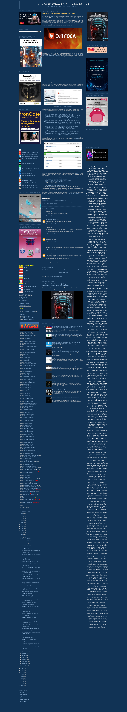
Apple (95, 186)
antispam (98, 318)
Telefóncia (95, 596)
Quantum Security (29, 335)
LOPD (90, 294)
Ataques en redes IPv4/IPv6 (30, 485)
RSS (88, 307)
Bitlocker (105, 425)
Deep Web (97, 305)
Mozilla (89, 433)
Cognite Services (92, 460)
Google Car (98, 462)
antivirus (89, 324)
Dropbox (104, 392)
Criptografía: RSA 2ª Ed (29, 469)
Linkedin (97, 310)
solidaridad (97, 537)
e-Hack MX (24, 281)
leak (96, 252)
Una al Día (25, 496)
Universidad (91, 190)
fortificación (98, 238)
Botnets (98, 277)
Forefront (96, 365)
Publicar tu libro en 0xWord (25, 264)
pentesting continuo (97, 410)
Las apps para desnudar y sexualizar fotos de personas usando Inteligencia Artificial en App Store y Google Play (67, 327)
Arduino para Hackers (29, 409)
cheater (105, 496)
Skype (105, 343)
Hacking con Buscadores (29, 494)
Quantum (94, 274)
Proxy (99, 274)
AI (96, 170)
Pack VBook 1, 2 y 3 (24, 314)
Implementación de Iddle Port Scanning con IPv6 (56, 179)
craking (98, 605)
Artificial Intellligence (104, 544)
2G (106, 424)
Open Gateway (103, 317)
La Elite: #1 (27, 393)
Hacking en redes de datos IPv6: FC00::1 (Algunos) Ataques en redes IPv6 (62, 119)
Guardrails (98, 463)
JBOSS (89, 484)
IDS (95, 386)
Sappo (98, 417)
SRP (106, 588)
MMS (88, 574)
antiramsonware (104, 604)
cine (107, 288)
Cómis (102, 550)
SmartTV (104, 252)
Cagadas (105, 458)
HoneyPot (100, 428)
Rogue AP (89, 435)
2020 (22, 526)
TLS (88, 419)
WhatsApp (98, 197)
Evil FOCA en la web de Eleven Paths (58, 87)
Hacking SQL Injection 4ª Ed (30, 486)
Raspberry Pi (27, 389)
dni (106, 469)
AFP (97, 503)
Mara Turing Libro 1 (28, 381)
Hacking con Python (28, 453)
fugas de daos (101, 611)
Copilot (96, 427)
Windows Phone (93, 389)
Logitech (89, 572)
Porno (100, 416)
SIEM (96, 588)
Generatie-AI (104, 507)
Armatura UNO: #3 (29, 398)
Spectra (105, 189)
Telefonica (93, 419)
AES (99, 457)
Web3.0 (93, 452)
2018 (22, 530)
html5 (88, 383)
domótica (89, 391)
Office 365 (98, 337)
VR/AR (89, 305)
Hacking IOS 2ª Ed (28, 464)
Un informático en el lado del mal (63, 4)
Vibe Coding (94, 406)
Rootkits (89, 387)
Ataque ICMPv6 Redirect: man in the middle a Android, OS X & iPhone (61, 184)
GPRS (97, 241)
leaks (88, 370)
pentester (100, 293)
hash (101, 471)
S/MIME (94, 435)
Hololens (104, 561)
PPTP (92, 405)
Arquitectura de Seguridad (31, 346)
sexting (102, 346)
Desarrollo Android (28, 471)
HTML (102, 307)
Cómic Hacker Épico (29, 452)
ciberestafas (101, 271)
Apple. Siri (91, 544)
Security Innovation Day (74, 193)
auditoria (104, 528)
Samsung (100, 405)
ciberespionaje (101, 230)
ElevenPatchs (95, 553)
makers (94, 291)
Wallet (105, 419)
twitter (90, 203)
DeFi (102, 353)
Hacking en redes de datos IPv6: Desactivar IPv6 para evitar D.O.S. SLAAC (62, 122)
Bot (88, 392)
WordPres (94, 604)
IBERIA (98, 563)
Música (91, 206)
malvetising (90, 618)
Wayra (90, 253)
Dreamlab (23, 273)
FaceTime (89, 444)
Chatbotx (104, 548)
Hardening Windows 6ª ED (29, 491)
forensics (97, 312)
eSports (96, 499)
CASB (99, 547)
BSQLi (89, 353)
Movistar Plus (96, 287)
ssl (106, 274)
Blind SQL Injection (101, 219)
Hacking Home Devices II (30, 341)
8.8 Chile (23, 270)
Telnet (99, 596)
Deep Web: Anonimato (29, 447)
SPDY (103, 588)
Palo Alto (105, 487)
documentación (95, 298)
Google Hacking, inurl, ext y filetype (60, 358)
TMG (88, 596)
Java (92, 264)
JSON (94, 465)
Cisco (102, 402)
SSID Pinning (89, 589)
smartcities (105, 400)
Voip (90, 298)
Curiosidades (101, 168)
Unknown (48, 253)
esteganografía (101, 282)
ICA (89, 405)
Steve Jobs (96, 362)
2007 (22, 683)
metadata (104, 244)
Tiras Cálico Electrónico (30, 404)
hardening (91, 179)
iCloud (105, 436)
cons (105, 236)
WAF (93, 381)
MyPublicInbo (96, 577)
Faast (99, 257)
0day (101, 324)
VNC (106, 525)
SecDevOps (90, 362)
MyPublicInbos (102, 577)
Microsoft (89, 198)
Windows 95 (98, 469)
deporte (100, 408)
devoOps (103, 531)
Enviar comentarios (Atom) (55, 276)
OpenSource (104, 323)
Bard (101, 312)
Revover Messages (102, 586)
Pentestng (105, 517)
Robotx (89, 588)
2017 (22, 532)
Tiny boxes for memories (58, 374)
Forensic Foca (93, 372)
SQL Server (94, 247)
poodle (100, 621)
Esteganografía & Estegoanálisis (31, 460)
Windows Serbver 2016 (99, 526)
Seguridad (94, 356)
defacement (99, 422)
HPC (89, 561)
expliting (93, 610)
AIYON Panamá (25, 289)
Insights (94, 564)
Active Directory (103, 301)
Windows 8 (95, 250)
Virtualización (101, 406)
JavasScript (96, 567)
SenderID (99, 395)
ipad (90, 223)
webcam (92, 307)
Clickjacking (103, 384)
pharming (88, 537)
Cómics (98, 195)
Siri (93, 309)
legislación (98, 294)
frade (88, 611)
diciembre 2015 (25, 538)
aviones (101, 496)
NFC (89, 332)
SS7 (95, 490)
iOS (93, 194)
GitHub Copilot (104, 372)
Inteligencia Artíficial (90, 566)
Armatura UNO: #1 (29, 401)
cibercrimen (90, 214)
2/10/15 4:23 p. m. (51, 249)
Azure (105, 279)
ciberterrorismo (100, 375)
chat (96, 309)
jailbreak (98, 242)
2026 (22, 513)
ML (106, 313)
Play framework (90, 518)
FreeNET (99, 507)
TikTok (106, 337)
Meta (96, 361)
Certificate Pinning (94, 392)
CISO (92, 342)
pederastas (95, 536)
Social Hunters (27, 368)
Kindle (94, 569)
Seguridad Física (103, 227)
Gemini (104, 238)
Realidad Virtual (99, 373)
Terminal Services (97, 276)
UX (91, 436)
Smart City (104, 395)
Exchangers (89, 555)
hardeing (96, 613)
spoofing (90, 246)
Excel (96, 272)
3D (103, 364)
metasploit (91, 205)
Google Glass (89, 463)
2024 (22, 518)
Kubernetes (26, 370)
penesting (89, 619)
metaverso (104, 263)
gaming (105, 260)
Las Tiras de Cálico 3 (29, 349)
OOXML (89, 271)
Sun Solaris (98, 345)
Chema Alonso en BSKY (26, 173)
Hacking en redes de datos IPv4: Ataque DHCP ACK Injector (59, 134)
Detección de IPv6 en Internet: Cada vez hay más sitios (58, 180)
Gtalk (89, 482)
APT (96, 269)
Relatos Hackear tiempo (29, 376)
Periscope (90, 585)
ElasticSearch (89, 553)
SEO (105, 304)
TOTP (103, 290)
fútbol (104, 408)
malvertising (89, 457)
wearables (105, 537)
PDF (91, 276)
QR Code (104, 433)
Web (99, 599)
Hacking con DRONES (29, 430)
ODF (103, 288)
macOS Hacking (28, 433)
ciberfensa (93, 529)
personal (97, 194)
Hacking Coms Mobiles (29, 489)
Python (98, 200)
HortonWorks (103, 509)
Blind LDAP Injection (102, 269)
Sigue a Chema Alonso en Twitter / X (30, 168)
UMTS (101, 419)
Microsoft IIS (104, 466)
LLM (104, 181)
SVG (97, 589)
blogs (103, 233)
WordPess (89, 604)
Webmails (91, 312)
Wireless (90, 249)
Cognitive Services (100, 208)
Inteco (98, 564)
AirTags (103, 503)
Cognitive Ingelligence (101, 413)
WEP (87, 526)
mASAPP (93, 438)
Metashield (103, 321)
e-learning (92, 499)
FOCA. (96, 555)
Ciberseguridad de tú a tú (30, 365)
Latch (95, 181)
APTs (102, 457)
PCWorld (103, 255)
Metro (97, 575)
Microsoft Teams (91, 432)
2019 (22, 528)
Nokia (94, 517)
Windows (90, 184)
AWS (97, 383)
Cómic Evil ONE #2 (29, 406)
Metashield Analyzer (102, 485)
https (99, 263)
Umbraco (98, 597)
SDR (88, 469)
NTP (92, 487)
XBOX (93, 318)
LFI (100, 386)
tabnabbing (91, 627)
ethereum (103, 298)
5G (87, 425)
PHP (88, 244)
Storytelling (26, 360)
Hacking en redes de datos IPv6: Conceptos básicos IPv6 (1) (59, 113)
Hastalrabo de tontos (92, 343)
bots (102, 279)
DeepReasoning (94, 403)
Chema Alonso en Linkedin (26, 178)
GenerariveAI (98, 556)
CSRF (105, 348)
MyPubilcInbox (95, 433)
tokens (96, 223)
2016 (22, 534)
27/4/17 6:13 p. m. (51, 264)
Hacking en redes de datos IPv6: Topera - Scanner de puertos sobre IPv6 (62, 178)
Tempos (95, 189)
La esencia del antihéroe (27, 585)
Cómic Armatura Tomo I (29, 417)
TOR (106, 280)
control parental (102, 358)
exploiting (100, 231)
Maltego (89, 466)
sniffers (103, 326)
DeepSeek (89, 296)
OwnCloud (103, 583)
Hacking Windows (28, 425)
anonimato (97, 279)
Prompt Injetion (97, 518)
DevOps (91, 326)
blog (96, 230)
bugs (106, 214)
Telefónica (104, 175)
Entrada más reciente (47, 269)
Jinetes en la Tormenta (29, 382)
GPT (89, 238)
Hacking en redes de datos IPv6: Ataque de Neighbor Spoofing (59, 116)
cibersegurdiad (103, 529)
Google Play (96, 246)
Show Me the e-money (29, 392)
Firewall (95, 283)
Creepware (100, 477)
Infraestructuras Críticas (29, 437)
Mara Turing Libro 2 (28, 379)
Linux (104, 182)
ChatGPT (103, 194)
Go (102, 414)
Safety (103, 589)
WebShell (106, 599)
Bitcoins (89, 228)
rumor (100, 624)
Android (91, 186)
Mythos (88, 468)
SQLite (89, 356)
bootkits (97, 436)
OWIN (106, 580)
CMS (99, 384)
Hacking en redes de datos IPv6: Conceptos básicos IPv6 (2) (59, 114)
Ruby (92, 329)
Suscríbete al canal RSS (27, 180)
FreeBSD (93, 556)
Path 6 (96, 468)
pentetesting (91, 621)
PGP (106, 328)
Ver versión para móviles (62, 272)
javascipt (104, 471)
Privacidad (90, 173)
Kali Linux (101, 272)
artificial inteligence (91, 496)
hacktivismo (92, 299)
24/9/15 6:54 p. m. (51, 223)
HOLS (93, 482)
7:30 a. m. (63, 200)
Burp (105, 504)
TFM (98, 493)
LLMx (89, 570)
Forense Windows (27, 504)
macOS (97, 299)
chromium (89, 498)
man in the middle (92, 501)
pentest (91, 181)
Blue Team (94, 331)
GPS (94, 242)
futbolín (106, 611)
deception (103, 454)
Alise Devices (93, 504)
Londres (93, 572)
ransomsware (101, 473)
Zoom (94, 454)
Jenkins (101, 567)
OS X (100, 361)
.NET (49, 202)
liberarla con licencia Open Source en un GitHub (58, 191)
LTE (97, 484)
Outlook (95, 367)
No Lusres (93, 580)
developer (98, 258)
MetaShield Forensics (96, 466)
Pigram (89, 449)
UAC (88, 268)
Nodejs (93, 447)
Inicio (64, 269)
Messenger (93, 350)
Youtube (90, 222)
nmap (96, 400)
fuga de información (92, 293)
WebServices (90, 495)
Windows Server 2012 (29, 480)
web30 (103, 424)
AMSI (100, 503)
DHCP (105, 477)
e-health (100, 369)
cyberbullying (98, 381)
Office (96, 264)
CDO (103, 294)
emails (88, 608)
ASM (106, 391)
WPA (94, 469)
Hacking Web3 (27, 357)
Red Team (26, 419)
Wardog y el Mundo (28, 472)
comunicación (100, 498)
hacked (98, 255)
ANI (106, 539)
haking (88, 534)
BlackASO (91, 476)
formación (90, 176)
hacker (88, 317)
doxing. (93, 607)
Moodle (104, 432)
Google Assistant (91, 509)
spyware (93, 376)
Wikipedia (98, 452)
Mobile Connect (102, 365)
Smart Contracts (91, 345)
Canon (92, 506)
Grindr (100, 559)
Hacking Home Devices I (30, 348)
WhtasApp (95, 600)
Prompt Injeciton (101, 585)
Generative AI (103, 225)
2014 (22, 668)
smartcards (89, 503)
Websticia (102, 362)
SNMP (98, 435)
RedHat (106, 373)
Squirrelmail (96, 523)
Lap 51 (54, 381)
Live (106, 465)
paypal (88, 424)
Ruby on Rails (98, 380)
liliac (91, 536)
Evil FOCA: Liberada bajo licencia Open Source (58, 14)
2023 (22, 520)
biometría (92, 268)
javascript (95, 253)
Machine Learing (98, 574)
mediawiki (95, 618)
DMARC (100, 443)
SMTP (96, 405)
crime (103, 469)
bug (105, 201)
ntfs (101, 618)
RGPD (94, 586)
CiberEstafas (27, 373)
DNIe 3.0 (104, 443)
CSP (89, 548)
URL (95, 597)
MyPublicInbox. (89, 578)
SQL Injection (99, 201)
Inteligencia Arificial (90, 512)
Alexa (96, 302)
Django (105, 479)
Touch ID (97, 525)
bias (91, 334)
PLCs (89, 395)
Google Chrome (92, 236)
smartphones (93, 474)
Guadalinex (104, 559)
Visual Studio (90, 369)
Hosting (88, 465)
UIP (92, 597)
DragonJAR (24, 267)
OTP (99, 343)
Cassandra (96, 548)
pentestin (98, 438)
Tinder (97, 419)
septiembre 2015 (26, 545)
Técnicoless (103, 261)
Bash (96, 441)
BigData (104, 209)
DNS (92, 233)
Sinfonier (89, 309)
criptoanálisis (93, 346)
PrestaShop (100, 449)
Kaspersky (94, 484)
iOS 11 (93, 615)
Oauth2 (93, 337)
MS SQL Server (97, 290)
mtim (99, 618)
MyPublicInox (95, 578)
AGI (100, 539)
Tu (100, 525)
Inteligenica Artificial (98, 566)
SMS (93, 238)
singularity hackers (91, 288)
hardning (106, 613)
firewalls (95, 455)
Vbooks (89, 381)
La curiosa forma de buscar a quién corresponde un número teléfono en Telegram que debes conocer (66, 343)
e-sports (104, 381)
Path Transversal (99, 517)
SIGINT (99, 588)
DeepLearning (90, 301)
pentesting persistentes (102, 536)
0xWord (22, 692)
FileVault (100, 555)
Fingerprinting (102, 184)
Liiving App (101, 570)
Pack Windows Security (25, 305)
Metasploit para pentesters (32, 478)
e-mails (102, 318)
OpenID (88, 583)
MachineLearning (103, 514)
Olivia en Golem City (30, 343)
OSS (103, 580)
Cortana (95, 443)
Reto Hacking (103, 190)
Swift (104, 523)
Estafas (95, 198)
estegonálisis (92, 608)
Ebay (88, 507)
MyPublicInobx (103, 515)
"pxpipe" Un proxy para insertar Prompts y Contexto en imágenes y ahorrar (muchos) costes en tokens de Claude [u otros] (67, 350)
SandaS (102, 435)
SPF (88, 334)
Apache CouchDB (90, 542)
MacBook (104, 378)
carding (98, 421)
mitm (76, 202)
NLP (91, 517)
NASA (106, 578)
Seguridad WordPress (29, 439)
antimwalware (99, 528)
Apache (101, 228)
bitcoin (93, 219)
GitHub (92, 317)
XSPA (90, 408)
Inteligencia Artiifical (98, 512)
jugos (106, 616)
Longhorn (97, 514)
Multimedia (90, 367)
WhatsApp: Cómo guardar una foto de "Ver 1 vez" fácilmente (66, 334)
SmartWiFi (89, 313)
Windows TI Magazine (97, 315)
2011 (22, 674)
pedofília (104, 618)
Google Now (95, 559)
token (92, 269)
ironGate (102, 616)
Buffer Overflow (97, 402)
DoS (92, 386)
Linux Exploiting (27, 463)
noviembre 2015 (26, 541)
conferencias (103, 173)
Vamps (89, 452)
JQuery (92, 567)
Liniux (105, 570)
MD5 (103, 572)
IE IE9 (93, 225)
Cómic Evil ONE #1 (28, 412)
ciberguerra (92, 255)
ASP (90, 425)
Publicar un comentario (47, 267)
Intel (88, 373)
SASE (92, 588)
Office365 (93, 332)
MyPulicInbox (101, 578)
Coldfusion (89, 462)
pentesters (102, 299)
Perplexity (100, 304)
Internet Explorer (93, 211)
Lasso (98, 465)
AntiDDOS (105, 383)
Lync (100, 572)
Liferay (97, 570)
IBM (105, 305)
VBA (102, 597)
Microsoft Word (99, 432)
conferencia (91, 258)
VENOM (105, 597)
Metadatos (91, 192)
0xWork (93, 539)
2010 (22, 676)
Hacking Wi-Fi (27, 385)
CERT (103, 547)
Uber (101, 493)
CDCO (89, 427)
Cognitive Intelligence (99, 206)
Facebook (92, 195)
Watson (95, 599)
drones (102, 334)
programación (96, 222)
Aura (103, 197)
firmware (101, 610)
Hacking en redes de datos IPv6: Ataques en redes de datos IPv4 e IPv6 (61, 126)
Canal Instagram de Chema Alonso (30, 187)
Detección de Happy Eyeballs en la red (54, 181)
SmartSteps (91, 523)
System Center (93, 493)
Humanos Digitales (96, 354)
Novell (97, 416)
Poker (88, 488)
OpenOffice (98, 323)
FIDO (93, 555)
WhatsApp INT (27, 362)
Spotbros (93, 594)
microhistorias (90, 257)
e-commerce (104, 329)
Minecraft (101, 575)
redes (55, 203)
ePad (97, 607)
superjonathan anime (51, 219)
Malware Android (28, 445)
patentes (100, 400)
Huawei (95, 563)
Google (96, 173)
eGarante (91, 455)
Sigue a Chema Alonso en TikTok (29, 158)
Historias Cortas (27, 355)
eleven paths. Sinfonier (103, 607)
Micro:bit (89, 487)
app (95, 339)
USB (99, 329)
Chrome (91, 261)
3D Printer (104, 340)
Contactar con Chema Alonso (28, 150)
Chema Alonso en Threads (26, 163)
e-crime (101, 250)
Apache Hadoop (99, 425)
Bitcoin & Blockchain (29, 434)
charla (105, 291)
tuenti (98, 324)
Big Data (26, 354)
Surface (101, 523)
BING (96, 227)
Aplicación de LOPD (28, 502)
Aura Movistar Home (90, 545)
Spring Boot (26, 407)
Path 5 (88, 329)
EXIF (107, 506)
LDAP (88, 269)
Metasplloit (93, 575)
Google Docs (90, 559)
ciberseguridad (103, 171)
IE (105, 482)
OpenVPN (98, 447)
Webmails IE (90, 600)
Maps (100, 446)
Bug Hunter (27, 332)
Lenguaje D (93, 570)
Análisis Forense (28, 423)
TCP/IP (100, 387)
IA (99, 170)
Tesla (106, 435)
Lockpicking (92, 514)
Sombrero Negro (28, 371)
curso (94, 296)
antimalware (92, 241)
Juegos (88, 227)
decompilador (98, 531)
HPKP (96, 509)
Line (88, 514)
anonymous (96, 399)
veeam (99, 627)
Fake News (104, 268)
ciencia (101, 436)
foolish (88, 340)
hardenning (101, 613)
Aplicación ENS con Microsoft (31, 488)
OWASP (105, 394)
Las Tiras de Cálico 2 (29, 366)
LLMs (96, 190)
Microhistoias (97, 515)
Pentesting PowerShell (29, 450)
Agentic (92, 302)
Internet (91, 187)
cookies (88, 400)
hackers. (92, 613)
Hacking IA (27, 333)
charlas (97, 178)
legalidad (102, 285)
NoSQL (100, 433)
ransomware (100, 291)
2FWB (92, 411)
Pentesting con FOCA (29, 461)
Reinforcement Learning (92, 520)
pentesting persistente (102, 351)
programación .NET (102, 309)
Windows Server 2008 (97, 397)
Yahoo (105, 315)
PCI (98, 487)
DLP (100, 392)
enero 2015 (24, 665)
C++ (96, 547)
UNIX (88, 436)
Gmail (88, 233)
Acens (89, 458)
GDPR (105, 331)
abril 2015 (24, 659)
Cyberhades (23, 701)
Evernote (92, 507)
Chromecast (96, 506)
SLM (89, 375)
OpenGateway (100, 332)
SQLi (106, 307)
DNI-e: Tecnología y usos (29, 497)
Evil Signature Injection (103, 553)
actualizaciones (98, 495)
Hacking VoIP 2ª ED (28, 474)
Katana (90, 569)
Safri (106, 589)
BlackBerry (91, 413)
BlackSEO (101, 302)
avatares (105, 389)
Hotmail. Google (89, 563)
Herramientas (91, 217)
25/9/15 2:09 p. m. (51, 241)
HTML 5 (105, 444)
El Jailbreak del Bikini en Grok (59, 389)
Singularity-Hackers (25, 697)
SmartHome (94, 271)
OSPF (100, 580)
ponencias (96, 621)
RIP (97, 586)
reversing (97, 301)
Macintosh (105, 484)
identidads (98, 616)
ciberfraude (98, 529)
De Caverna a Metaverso (30, 363)
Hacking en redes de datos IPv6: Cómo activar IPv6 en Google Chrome (61, 133)
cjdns (88, 531)
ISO (104, 563)
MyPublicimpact (24, 696)
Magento (97, 430)
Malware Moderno (28, 374)
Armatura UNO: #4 (29, 396)
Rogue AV (99, 520)
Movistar (96, 214)
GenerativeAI (91, 201)
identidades (93, 616)
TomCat (93, 525)
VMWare (105, 493)
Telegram (99, 260)
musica (98, 501)
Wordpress (98, 244)
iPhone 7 (101, 534)
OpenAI (89, 250)
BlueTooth (89, 260)
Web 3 (102, 599)
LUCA (92, 197)
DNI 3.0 (106, 550)
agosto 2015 (25, 651)
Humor (105, 176)
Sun (103, 337)
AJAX (103, 539)
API (93, 305)
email (92, 400)
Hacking (66, 202)
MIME (106, 572)
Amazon (104, 258)
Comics (96, 184)
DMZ (89, 386)
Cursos (92, 178)
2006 (22, 685)
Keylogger (105, 512)
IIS (104, 241)
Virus (99, 356)
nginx (88, 473)
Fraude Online (26, 493)
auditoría (100, 198)
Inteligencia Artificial (92, 171)
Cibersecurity (90, 443)
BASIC (96, 411)
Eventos (96, 167)
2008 (22, 681)
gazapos (88, 613)
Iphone (90, 182)
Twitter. (105, 596)
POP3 (101, 487)
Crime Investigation (28, 431)
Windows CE (91, 526)
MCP (100, 484)
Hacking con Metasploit (29, 422)
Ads (97, 376)
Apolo (98, 504)
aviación (97, 496)
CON (101, 223)
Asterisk (101, 504)
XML (102, 452)
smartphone (92, 277)
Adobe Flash (90, 402)
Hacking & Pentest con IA (30, 340)
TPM (91, 596)
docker (95, 263)
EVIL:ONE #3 (28, 387)
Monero (103, 446)
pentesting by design (95, 619)
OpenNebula (92, 583)
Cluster (25, 448)
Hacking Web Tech (28, 442)
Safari (103, 380)
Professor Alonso (25, 298)
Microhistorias (27, 475)
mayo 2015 (24, 657)
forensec (105, 610)
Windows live (92, 421)
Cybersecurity (96, 320)
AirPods (93, 425)
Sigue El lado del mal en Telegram (28, 156)
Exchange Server (101, 313)
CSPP (94, 335)
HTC (92, 561)
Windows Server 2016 (29, 319)
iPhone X (106, 534)
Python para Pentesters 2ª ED (31, 455)
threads (101, 537)
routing (88, 474)
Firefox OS (105, 555)
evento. (102, 608)
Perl (106, 447)
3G (106, 318)
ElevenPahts (94, 378)
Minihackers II (28, 337)
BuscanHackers (101, 441)
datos (102, 296)
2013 (22, 670)
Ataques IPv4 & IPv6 (29, 317)
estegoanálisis (98, 364)
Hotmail (97, 317)
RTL (102, 488)
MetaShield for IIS (91, 515)
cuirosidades (89, 607)
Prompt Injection (96, 266)
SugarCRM (104, 594)
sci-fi (100, 340)
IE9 (93, 361)
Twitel (94, 313)
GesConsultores (96, 558)
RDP (102, 343)
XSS (93, 223)
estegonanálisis (91, 471)
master (99, 391)
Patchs (102, 447)
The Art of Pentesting (29, 351)
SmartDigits (105, 591)
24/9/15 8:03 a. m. (51, 215)
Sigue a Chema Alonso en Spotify (29, 166)
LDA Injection (98, 569)
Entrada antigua (79, 269)
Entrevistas (98, 192)
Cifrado (103, 216)
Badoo (96, 545)
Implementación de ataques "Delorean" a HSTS (56, 185)
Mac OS (92, 574)
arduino (94, 324)
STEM (94, 589)
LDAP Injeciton (105, 569)
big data (103, 203)
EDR (105, 427)
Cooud (99, 550)
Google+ (94, 444)
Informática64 (92, 321)
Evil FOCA (52, 16)
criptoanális (103, 605)
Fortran (88, 556)
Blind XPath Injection (92, 384)
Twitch (103, 525)
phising (92, 537)
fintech (97, 610)
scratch (104, 410)
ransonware (91, 624)
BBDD (93, 441)
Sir (87, 591)
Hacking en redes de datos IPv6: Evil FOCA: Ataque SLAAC (59, 127)
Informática (90, 564)
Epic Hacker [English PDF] (30, 456)
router (106, 473)
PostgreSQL (94, 449)
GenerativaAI (90, 558)
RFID (94, 373)
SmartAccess (99, 591)
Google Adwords (103, 558)
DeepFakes (104, 222)
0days (88, 411)
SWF (100, 589)
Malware (102, 178)
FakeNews (89, 283)
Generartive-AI (104, 556)
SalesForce (99, 490)
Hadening (95, 561)
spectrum (102, 626)
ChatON (100, 548)
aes (47, 245)
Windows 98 (100, 600)
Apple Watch (93, 458)
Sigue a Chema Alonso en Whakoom (30, 161)
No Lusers (97, 187)
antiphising (105, 495)
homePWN (92, 534)
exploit (97, 225)
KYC (87, 569)
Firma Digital (104, 320)
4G (103, 391)
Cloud (99, 252)
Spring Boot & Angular (29, 414)
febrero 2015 (25, 663)
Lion (98, 394)
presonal (104, 621)
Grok (94, 463)
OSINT (25, 390)
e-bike (88, 499)
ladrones (99, 455)
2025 (22, 516)
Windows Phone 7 (95, 602)
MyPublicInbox (23, 694)
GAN (89, 350)
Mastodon (104, 386)
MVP (91, 373)
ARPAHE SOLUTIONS (26, 291)
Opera (103, 361)
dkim (94, 334)
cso (95, 422)
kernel (99, 346)
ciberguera (94, 498)
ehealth (104, 369)
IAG (89, 446)
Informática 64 (97, 326)
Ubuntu (101, 249)
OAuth (102, 350)
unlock (95, 627)
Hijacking (103, 277)
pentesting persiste (103, 619)
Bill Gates (105, 411)
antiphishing (91, 339)
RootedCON (104, 468)
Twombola (89, 597)
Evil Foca (61, 202)
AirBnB (105, 474)
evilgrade (101, 499)
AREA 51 (23, 283)
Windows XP (102, 253)
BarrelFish (101, 545)
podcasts (90, 231)
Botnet (105, 293)
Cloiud (88, 550)
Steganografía (104, 417)
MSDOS (99, 378)
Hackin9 (106, 463)
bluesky (94, 605)
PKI (93, 380)
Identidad (99, 182)
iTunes (88, 616)
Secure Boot (104, 490)
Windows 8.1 (103, 356)
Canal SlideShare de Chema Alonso (30, 183)
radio (89, 264)
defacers (105, 498)
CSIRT (106, 547)
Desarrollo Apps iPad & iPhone (31, 483)
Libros (98, 175)
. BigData (89, 539)
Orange (92, 468)
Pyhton (100, 468)
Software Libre (93, 239)
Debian (105, 324)
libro (105, 231)
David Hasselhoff (95, 359)
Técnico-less (104, 266)
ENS (96, 328)
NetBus (88, 580)
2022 (22, 522)
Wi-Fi (106, 406)
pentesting (50, 203)
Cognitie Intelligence (101, 460)
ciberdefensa (91, 422)
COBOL (88, 506)
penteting (103, 501)
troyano (89, 310)
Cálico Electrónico (25, 300)
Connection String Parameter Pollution (99, 370)
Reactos (105, 488)
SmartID (89, 397)
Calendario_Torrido (92, 304)
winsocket (103, 627)
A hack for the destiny (29, 428)
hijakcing (89, 615)
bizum (89, 529)
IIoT (102, 563)
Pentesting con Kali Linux (30, 466)
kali (105, 249)
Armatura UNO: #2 (29, 400)
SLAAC (94, 417)
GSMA (98, 372)
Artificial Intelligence (100, 179)
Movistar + (100, 236)
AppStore (88, 441)
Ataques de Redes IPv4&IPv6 (56, 24)
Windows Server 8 (103, 602)
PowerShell (91, 209)
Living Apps (96, 235)
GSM (93, 310)
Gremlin (92, 416)
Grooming (95, 428)
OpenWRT (98, 583)
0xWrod (97, 539)
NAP (88, 517)
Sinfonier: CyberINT (28, 444)
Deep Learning (97, 212)
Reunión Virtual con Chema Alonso (30, 152)
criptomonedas (92, 220)
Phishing (101, 214)
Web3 (98, 203)
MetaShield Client (103, 430)
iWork (89, 438)
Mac (94, 294)
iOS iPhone (100, 615)
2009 (22, 678)
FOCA (100, 189)
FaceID (90, 428)
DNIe (95, 342)
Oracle (102, 246)
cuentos (104, 339)
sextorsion (92, 383)
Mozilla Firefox (103, 310)
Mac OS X (96, 249)
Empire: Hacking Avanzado (30, 403)
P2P (104, 312)
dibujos (95, 282)
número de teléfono (94, 473)
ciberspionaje (103, 399)
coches (96, 369)
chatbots (99, 339)
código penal (92, 531)
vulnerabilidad (100, 474)
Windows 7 (103, 220)
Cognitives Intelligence (92, 414)
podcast (99, 233)
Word (95, 528)
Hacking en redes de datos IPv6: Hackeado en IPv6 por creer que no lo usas (63, 115)
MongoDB (89, 447)
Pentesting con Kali (29, 311)
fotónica (97, 471)
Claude (93, 280)
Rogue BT (104, 520)
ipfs (88, 536)
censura (102, 421)
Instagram (98, 288)
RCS (106, 518)
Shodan (90, 242)
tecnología (94, 348)
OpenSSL (89, 380)
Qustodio (102, 518)
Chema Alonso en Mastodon (27, 170)
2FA (98, 220)
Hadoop (104, 403)
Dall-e (104, 506)
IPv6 (73, 202)
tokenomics (95, 228)
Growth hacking (100, 444)
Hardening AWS (27, 359)
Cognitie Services (93, 550)
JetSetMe (105, 567)
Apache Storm (97, 542)
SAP (92, 490)
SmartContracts (102, 247)
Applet (98, 458)
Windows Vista (97, 216)
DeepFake (101, 427)
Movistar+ (89, 285)
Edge (90, 361)
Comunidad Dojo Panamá (27, 286)
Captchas (90, 320)
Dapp (89, 479)
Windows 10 (103, 235)
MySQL (93, 244)
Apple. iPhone (96, 544)
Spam (94, 203)
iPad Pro (105, 615)
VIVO (94, 436)
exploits (89, 266)
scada (106, 334)
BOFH (100, 411)
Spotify (89, 318)
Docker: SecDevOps (29, 420)
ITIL (107, 563)
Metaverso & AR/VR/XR (29, 352)
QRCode (98, 488)
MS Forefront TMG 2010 (29, 501)
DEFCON (97, 353)
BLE (89, 342)
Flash (96, 507)
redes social (96, 624)
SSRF (105, 449)
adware (97, 285)
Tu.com (89, 315)
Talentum (104, 264)
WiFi (103, 212)
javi (47, 237)
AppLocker (103, 542)
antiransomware (93, 351)
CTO (106, 441)
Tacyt (100, 264)
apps (103, 276)
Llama (102, 280)
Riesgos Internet (28, 415)
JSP (92, 446)
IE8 (91, 465)
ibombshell (94, 391)
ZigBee (98, 604)
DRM (100, 506)
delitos (104, 422)
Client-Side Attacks (28, 426)
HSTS (100, 403)
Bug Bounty (26, 384)
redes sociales (101, 239)
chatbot (91, 282)
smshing (94, 503)
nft (105, 287)
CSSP (92, 548)
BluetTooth (93, 547)
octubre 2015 (25, 543)
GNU (88, 394)
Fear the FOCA (24, 297)
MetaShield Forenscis (92, 485)
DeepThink (100, 479)
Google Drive (104, 462)
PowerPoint (93, 488)
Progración (95, 585)
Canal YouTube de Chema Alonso (30, 185)
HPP (102, 463)
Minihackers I (28, 338)
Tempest (105, 367)
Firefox (95, 231)
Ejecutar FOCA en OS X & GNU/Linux (30, 561)
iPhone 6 (106, 499)
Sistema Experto (92, 591)
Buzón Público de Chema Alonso (29, 154)
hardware (98, 217)
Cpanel (95, 477)
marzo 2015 (25, 661)
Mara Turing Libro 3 (28, 378)
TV (106, 380)
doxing (97, 334)
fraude (91, 212)
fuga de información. (93, 611)
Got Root (26, 441)
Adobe (100, 383)
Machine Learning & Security (30, 411)
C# (101, 458)
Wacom (91, 599)
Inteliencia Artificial (103, 564)
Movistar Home (102, 211)
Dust (102, 305)
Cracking (104, 242)
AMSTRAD (89, 335)
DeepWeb (91, 365)
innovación (98, 209)
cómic (98, 296)
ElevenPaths (98, 176)
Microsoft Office (90, 323)
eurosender (98, 608)
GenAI (94, 182)
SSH (96, 329)
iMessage (90, 410)
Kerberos (96, 446)
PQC (92, 395)
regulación (93, 424)
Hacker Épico (27, 477)
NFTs (102, 287)
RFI (95, 395)
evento (88, 359)
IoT (95, 233)
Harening (100, 561)
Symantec (89, 525)
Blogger (89, 331)
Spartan (89, 594)
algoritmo (101, 389)
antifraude (98, 454)
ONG (102, 354)
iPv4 (70, 202)
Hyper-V (96, 482)
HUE (99, 509)
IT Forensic (24, 278)
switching (95, 457)
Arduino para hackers (29, 313)
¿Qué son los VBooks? (25, 310)
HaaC (91, 394)
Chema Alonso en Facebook (28, 175)
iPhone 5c (97, 534)
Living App (105, 257)
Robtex (88, 490)
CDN (99, 476)
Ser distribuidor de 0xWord (25, 294)
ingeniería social (94, 340)
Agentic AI (100, 348)
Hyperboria (102, 482)
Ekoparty (23, 275)
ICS (95, 394)
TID (93, 285)
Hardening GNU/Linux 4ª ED (30, 467)
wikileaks (97, 307)
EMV (94, 462)
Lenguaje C (102, 465)
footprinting (90, 290)
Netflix (98, 350)
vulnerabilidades (90, 328)
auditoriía (90, 605)
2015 (22, 537)
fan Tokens (98, 268)
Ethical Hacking (27, 316)
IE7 (97, 386)
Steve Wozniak (95, 387)
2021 (22, 524)
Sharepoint (93, 375)
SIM (105, 354)
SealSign (100, 367)
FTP (88, 372)
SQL (91, 469)
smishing (94, 626)
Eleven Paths (76, 138)
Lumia (97, 572)
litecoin (104, 455)
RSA (105, 332)
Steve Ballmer (98, 594)
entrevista (92, 364)
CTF (93, 427)
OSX (95, 487)
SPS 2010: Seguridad (28, 499)
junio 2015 (24, 655)
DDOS (106, 364)
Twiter (102, 596)
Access (105, 457)
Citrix (96, 257)
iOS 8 (96, 615)
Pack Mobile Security (24, 303)
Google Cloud (99, 335)
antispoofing (95, 408)
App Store (101, 376)
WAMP (88, 599)
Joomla (97, 321)
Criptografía (102, 205)
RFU (91, 586)
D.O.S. (93, 353)
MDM (93, 430)
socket (99, 626)
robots (102, 274)
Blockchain (92, 208)
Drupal (99, 414)
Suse (88, 493)
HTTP (94, 260)
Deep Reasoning (103, 359)
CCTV (96, 476)
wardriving (99, 424)
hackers (100, 181)
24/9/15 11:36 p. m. (51, 233)
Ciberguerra (27, 344)
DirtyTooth (100, 331)
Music (101, 394)
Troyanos (96, 261)
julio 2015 (24, 653)
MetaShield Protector (102, 283)
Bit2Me (88, 280)
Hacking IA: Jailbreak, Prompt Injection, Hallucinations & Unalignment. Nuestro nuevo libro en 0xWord (59, 284)
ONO (97, 580)
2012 (22, 672)
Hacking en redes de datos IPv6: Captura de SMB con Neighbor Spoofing (62, 117)
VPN (106, 296)
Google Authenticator (102, 342)
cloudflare (89, 263)
